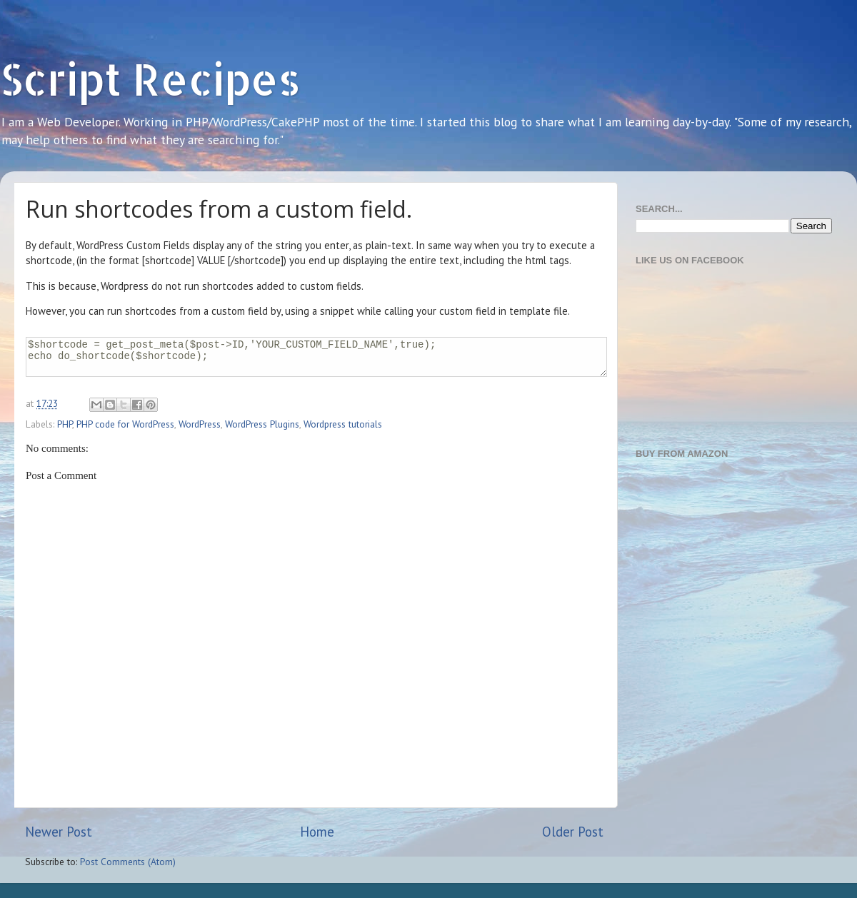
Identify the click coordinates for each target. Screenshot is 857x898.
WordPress (200, 424)
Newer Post (58, 831)
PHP (64, 424)
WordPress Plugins (262, 424)
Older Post (572, 831)
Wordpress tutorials (343, 424)
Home (317, 831)
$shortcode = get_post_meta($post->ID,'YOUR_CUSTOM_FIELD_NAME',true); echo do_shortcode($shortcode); (316, 357)
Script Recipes (150, 78)
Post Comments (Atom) (128, 861)
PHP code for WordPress (125, 424)
